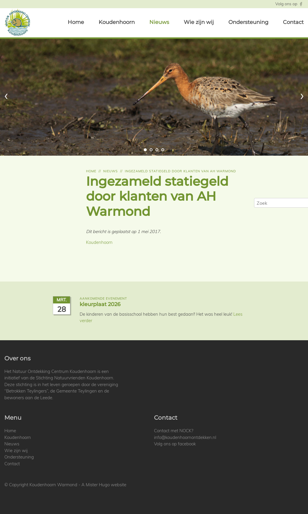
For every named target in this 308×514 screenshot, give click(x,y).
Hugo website (112, 484)
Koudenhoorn (117, 22)
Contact (293, 22)
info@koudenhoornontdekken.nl (185, 437)
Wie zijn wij (199, 22)
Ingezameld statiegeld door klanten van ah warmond (180, 171)
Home (76, 22)
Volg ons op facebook (175, 444)
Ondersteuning (248, 22)
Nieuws (159, 22)
